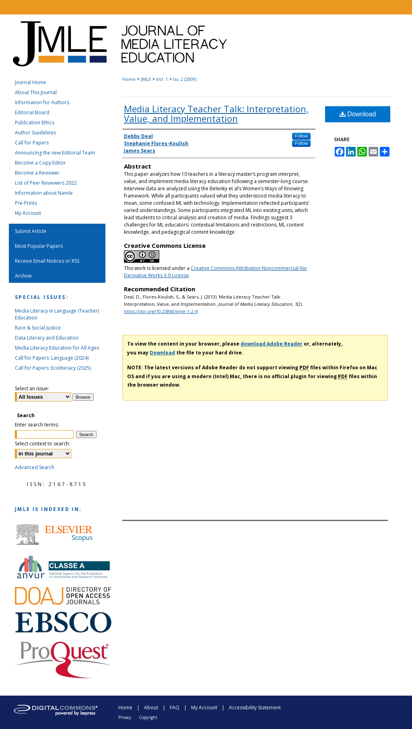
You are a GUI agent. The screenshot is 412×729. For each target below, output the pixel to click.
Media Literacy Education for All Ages (57, 347)
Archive (23, 275)
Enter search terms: (37, 424)
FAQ (174, 707)
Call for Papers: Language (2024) (52, 357)
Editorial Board (32, 112)
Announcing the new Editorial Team (55, 152)
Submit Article (30, 231)
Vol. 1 (162, 79)
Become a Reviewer (37, 172)
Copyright (148, 717)
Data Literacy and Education (46, 337)
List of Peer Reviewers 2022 (46, 182)
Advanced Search (34, 467)
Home (129, 79)
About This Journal (36, 92)
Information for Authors (42, 102)
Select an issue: (32, 388)
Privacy (124, 717)
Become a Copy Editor (40, 162)
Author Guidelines (35, 132)
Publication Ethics (34, 122)
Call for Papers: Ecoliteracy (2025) (53, 367)
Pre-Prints (26, 203)
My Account (28, 213)
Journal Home (30, 82)
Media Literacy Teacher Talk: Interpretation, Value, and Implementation (216, 113)
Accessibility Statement (255, 707)
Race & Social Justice (38, 327)
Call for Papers (32, 142)
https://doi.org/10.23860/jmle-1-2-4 (161, 311)
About (151, 707)
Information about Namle (44, 192)
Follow (301, 136)
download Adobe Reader (272, 343)
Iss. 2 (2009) (184, 79)
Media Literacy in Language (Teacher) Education (57, 314)
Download (358, 114)
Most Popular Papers (39, 246)
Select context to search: (42, 443)
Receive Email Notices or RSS (47, 260)
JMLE (146, 79)
